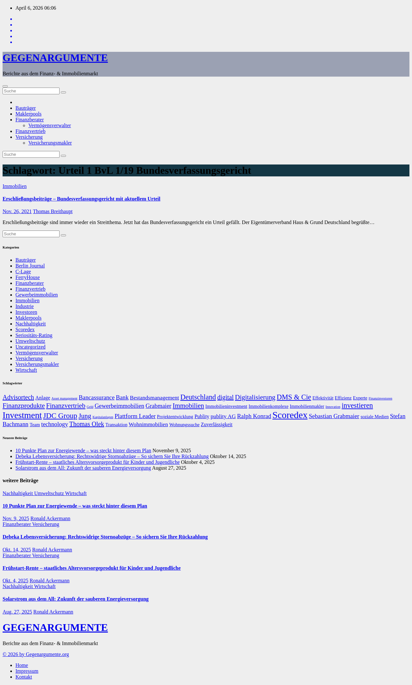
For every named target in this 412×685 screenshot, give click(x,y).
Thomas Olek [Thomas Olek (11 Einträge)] (86, 423)
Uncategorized (30, 347)
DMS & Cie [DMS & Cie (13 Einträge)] (294, 397)
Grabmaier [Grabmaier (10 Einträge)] (158, 405)
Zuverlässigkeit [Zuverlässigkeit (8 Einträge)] (216, 424)
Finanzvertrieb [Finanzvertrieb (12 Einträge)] (65, 405)
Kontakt (23, 677)
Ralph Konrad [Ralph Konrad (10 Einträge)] (254, 416)
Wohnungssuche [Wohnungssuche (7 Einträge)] (184, 424)
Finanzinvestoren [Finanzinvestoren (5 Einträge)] (380, 398)
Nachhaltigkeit (30, 323)
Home (21, 665)
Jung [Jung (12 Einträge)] (85, 416)
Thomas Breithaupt (52, 211)
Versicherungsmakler (50, 142)
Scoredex (25, 329)
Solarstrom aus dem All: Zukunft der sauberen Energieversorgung (83, 468)
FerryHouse (27, 277)
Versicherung (28, 137)
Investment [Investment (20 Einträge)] (22, 415)
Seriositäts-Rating (33, 335)
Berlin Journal (30, 265)
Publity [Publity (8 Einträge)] (201, 416)
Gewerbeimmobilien (36, 294)
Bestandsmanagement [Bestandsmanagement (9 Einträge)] (154, 397)
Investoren (26, 312)
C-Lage (23, 271)
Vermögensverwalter (49, 125)
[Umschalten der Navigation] (5, 86)
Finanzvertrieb (30, 131)
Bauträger (25, 108)
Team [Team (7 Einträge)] (35, 424)
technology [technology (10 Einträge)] (54, 424)
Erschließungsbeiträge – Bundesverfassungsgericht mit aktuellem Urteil (81, 199)
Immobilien (15, 186)
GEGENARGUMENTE (55, 57)
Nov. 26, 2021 (17, 211)
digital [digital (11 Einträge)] (225, 397)
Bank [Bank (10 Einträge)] (122, 397)
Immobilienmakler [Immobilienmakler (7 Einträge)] (307, 406)
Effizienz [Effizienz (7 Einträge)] (343, 397)
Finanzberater (29, 119)
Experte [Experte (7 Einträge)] (360, 397)
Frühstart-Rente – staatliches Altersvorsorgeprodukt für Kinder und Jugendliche (97, 462)
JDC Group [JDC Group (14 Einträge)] (60, 415)
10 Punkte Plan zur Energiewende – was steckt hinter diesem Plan (83, 450)
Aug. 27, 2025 (17, 612)
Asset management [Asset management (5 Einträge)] (65, 398)
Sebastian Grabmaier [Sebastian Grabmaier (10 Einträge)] (334, 416)
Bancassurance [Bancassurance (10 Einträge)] (97, 397)
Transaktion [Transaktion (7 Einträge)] (116, 424)
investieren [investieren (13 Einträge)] (357, 405)
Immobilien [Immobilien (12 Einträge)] (188, 405)
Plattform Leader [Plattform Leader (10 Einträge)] (135, 416)
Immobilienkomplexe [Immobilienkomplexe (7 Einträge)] (268, 406)
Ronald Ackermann (50, 518)
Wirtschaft (26, 370)
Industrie (24, 306)
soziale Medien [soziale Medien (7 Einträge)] (374, 416)
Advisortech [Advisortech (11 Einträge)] (18, 397)
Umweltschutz (30, 341)
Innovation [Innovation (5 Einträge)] (332, 406)
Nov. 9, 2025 (16, 518)
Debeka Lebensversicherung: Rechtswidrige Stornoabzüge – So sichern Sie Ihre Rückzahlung (112, 456)
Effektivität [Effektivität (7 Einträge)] (323, 397)
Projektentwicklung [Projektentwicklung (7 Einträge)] (175, 416)
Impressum (26, 671)
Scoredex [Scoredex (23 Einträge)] (289, 415)
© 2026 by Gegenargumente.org (36, 654)
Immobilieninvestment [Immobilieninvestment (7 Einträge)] (226, 406)
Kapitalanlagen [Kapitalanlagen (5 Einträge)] (102, 417)
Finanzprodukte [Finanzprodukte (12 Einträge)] (24, 405)
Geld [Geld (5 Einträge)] (90, 406)
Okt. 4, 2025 (15, 580)
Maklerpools (28, 114)
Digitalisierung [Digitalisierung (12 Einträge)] (255, 397)
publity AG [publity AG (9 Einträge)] (223, 416)
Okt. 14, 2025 (17, 549)
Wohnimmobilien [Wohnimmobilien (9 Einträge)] (148, 424)
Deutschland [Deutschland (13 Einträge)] (198, 397)
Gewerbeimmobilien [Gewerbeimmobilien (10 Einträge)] (119, 405)
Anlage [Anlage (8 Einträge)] (42, 397)
